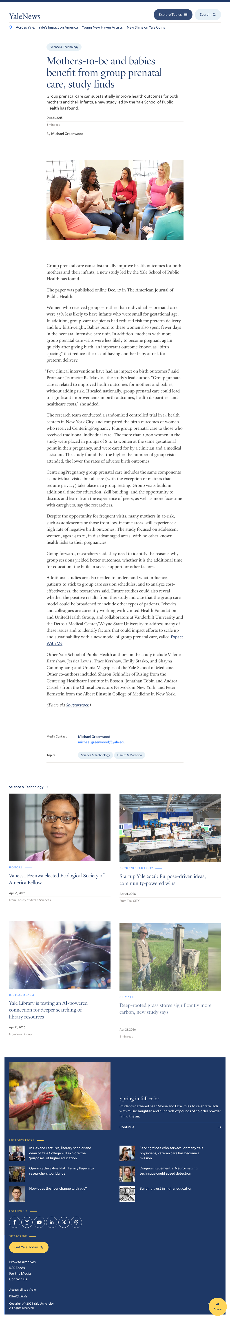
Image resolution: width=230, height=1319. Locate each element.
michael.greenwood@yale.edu (101, 747)
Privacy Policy (18, 1296)
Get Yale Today (28, 1247)
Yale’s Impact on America (58, 27)
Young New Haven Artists (102, 27)
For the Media (20, 1273)
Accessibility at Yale (22, 1290)
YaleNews (24, 17)
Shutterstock (77, 710)
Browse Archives (22, 1262)
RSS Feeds (17, 1267)
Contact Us (18, 1279)
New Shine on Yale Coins (146, 27)
